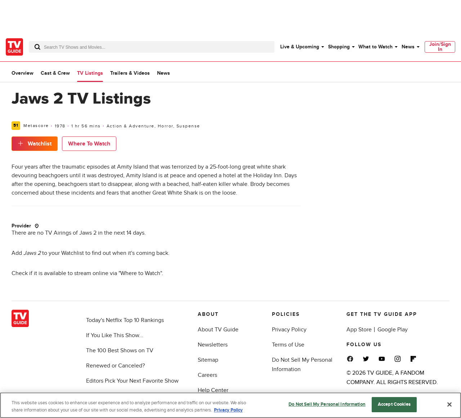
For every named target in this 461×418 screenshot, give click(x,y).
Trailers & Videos (130, 73)
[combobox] (151, 47)
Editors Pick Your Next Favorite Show (132, 380)
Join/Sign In (440, 46)
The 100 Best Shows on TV (119, 350)
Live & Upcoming (299, 47)
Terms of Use (288, 344)
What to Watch (375, 47)
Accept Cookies (394, 404)
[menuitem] (301, 46)
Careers (207, 375)
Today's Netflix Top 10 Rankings (125, 320)
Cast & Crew (55, 73)
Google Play (392, 329)
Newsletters (213, 344)
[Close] (449, 404)
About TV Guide (218, 329)
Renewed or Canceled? (115, 365)
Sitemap (208, 359)
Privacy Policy (289, 329)
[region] (230, 405)
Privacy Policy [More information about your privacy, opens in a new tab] (228, 410)
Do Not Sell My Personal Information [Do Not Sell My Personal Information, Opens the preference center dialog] (327, 404)
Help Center (213, 390)
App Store (359, 329)
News (408, 47)
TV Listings (90, 73)
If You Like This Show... (114, 335)
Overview (22, 73)
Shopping (339, 47)
